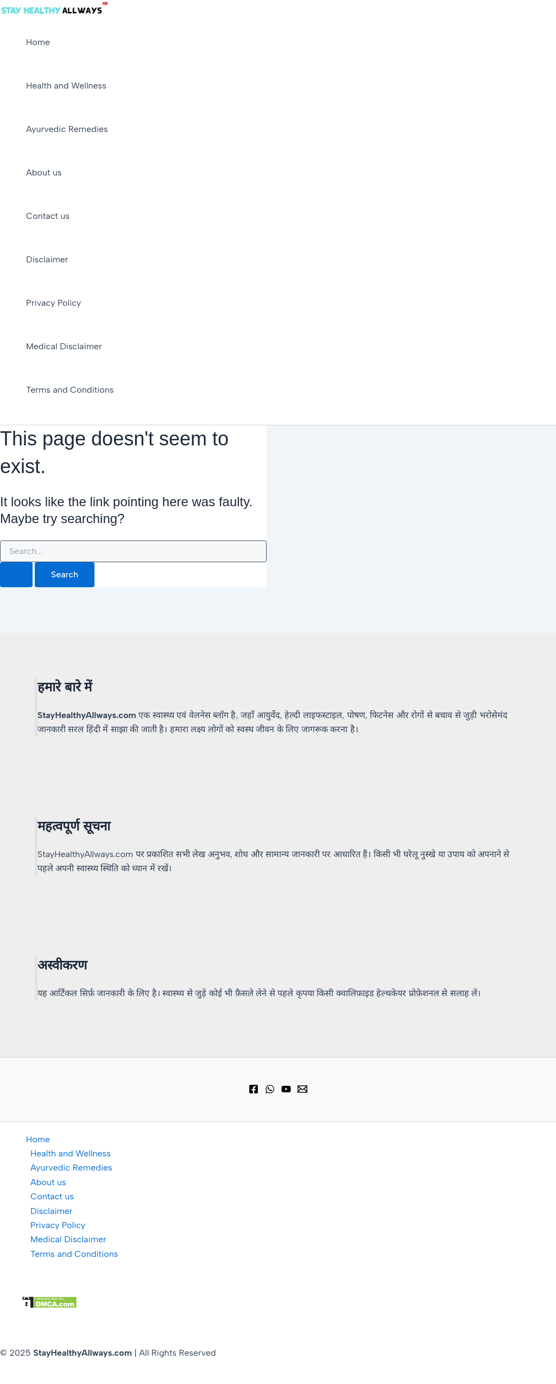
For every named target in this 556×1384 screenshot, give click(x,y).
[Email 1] (302, 1091)
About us (44, 172)
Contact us (48, 216)
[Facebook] (253, 1091)
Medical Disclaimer (64, 346)
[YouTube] (286, 1091)
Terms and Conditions (69, 390)
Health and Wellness (66, 85)
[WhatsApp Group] (270, 1091)
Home (38, 42)
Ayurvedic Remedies (67, 129)
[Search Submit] (16, 574)
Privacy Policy (53, 303)
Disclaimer (47, 259)
